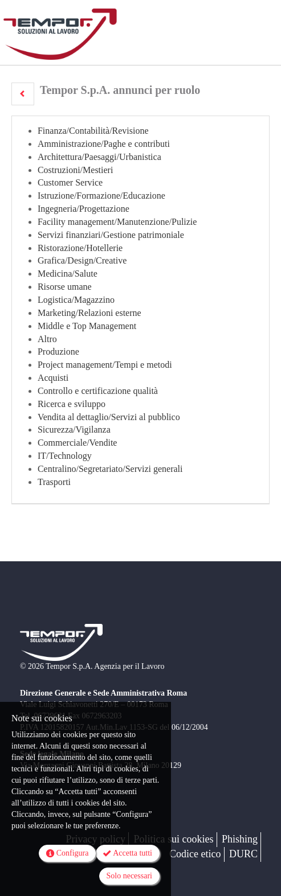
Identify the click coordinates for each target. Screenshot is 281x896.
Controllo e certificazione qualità (98, 391)
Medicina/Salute (67, 273)
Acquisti (53, 378)
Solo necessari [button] (129, 876)
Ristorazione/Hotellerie (80, 248)
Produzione (58, 351)
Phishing (240, 839)
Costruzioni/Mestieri (75, 170)
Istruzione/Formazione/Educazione (101, 195)
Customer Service (70, 182)
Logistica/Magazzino (76, 300)
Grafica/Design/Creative (82, 260)
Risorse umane (65, 286)
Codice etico (195, 854)
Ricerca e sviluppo (71, 404)
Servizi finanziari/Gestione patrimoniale (111, 235)
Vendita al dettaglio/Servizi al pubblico (109, 417)
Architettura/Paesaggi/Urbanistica (99, 157)
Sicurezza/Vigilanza (74, 429)
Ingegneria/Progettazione (83, 208)
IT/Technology (65, 456)
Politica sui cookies (174, 839)
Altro (47, 339)
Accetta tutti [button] (127, 853)
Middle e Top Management (87, 326)
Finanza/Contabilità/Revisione (93, 130)
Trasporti (54, 482)
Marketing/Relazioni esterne (89, 313)
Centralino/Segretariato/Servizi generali (110, 469)
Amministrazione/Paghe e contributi (104, 144)
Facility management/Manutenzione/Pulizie (117, 222)
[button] (22, 94)
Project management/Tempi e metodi (105, 364)
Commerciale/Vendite (77, 442)
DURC (243, 854)
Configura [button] (67, 853)
